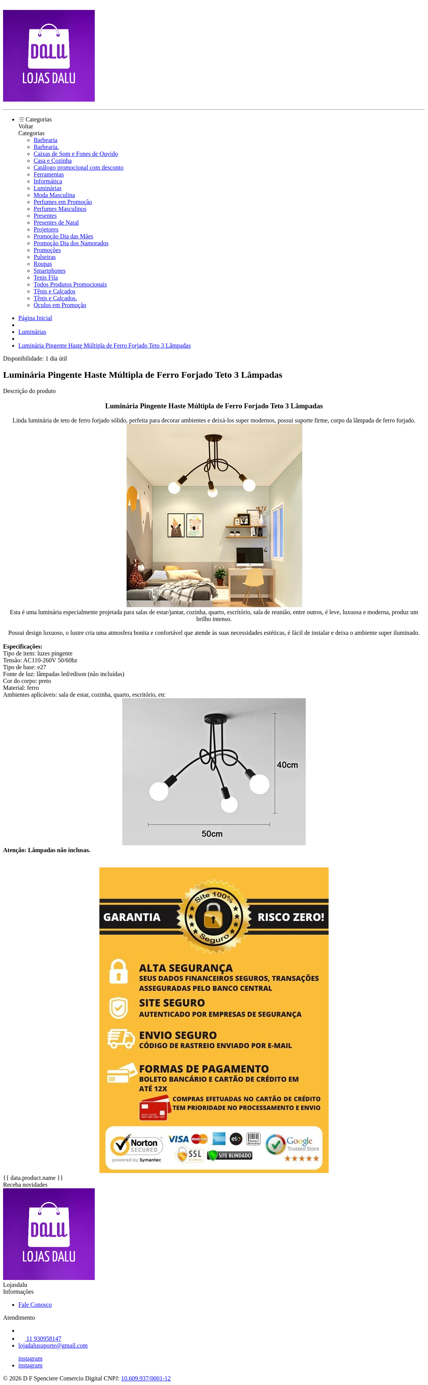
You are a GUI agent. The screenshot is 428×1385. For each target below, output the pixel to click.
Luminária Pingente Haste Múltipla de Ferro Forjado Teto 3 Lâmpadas (104, 345)
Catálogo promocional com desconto (78, 167)
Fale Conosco (35, 1304)
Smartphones (50, 270)
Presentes (45, 215)
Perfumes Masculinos (60, 208)
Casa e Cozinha (53, 160)
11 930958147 (39, 1338)
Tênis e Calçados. (55, 298)
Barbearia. (46, 147)
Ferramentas (49, 174)
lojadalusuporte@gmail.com (53, 1345)
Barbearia (45, 140)
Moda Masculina (54, 195)
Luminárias (48, 188)
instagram (30, 1358)
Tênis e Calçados (54, 291)
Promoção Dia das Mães (63, 236)
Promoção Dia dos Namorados (71, 243)
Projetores (46, 229)
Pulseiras (45, 257)
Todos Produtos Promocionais (70, 284)
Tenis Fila (46, 277)
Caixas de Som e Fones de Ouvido (76, 153)
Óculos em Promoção (60, 305)
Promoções (47, 250)
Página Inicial (35, 318)
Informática (48, 181)
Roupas (43, 263)
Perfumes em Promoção (63, 202)
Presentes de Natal (56, 222)
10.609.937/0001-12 (146, 1378)
